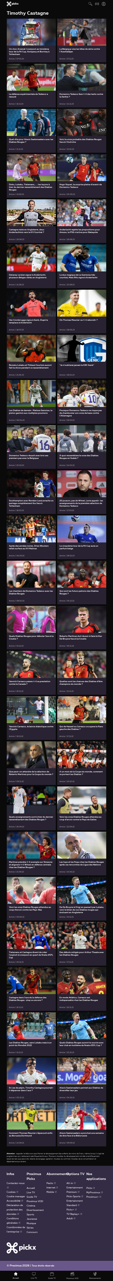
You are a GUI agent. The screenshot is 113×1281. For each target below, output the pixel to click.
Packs (51, 1183)
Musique (31, 1223)
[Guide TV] (52, 1276)
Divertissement (35, 1210)
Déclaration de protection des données (15, 1209)
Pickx (90, 1188)
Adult (71, 1218)
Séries (30, 1228)
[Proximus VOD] (72, 1276)
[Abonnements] (95, 1276)
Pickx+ (72, 1210)
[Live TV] (34, 1276)
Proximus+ (93, 1197)
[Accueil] (16, 1276)
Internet (52, 1187)
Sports (30, 1214)
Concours (32, 1232)
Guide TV (32, 1197)
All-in (71, 1183)
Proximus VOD (35, 1201)
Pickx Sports (75, 1196)
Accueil (31, 1188)
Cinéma (31, 1206)
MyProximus (94, 1192)
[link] (31, 40)
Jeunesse (32, 1219)
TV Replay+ (74, 1214)
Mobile (51, 1192)
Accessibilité (15, 1201)
